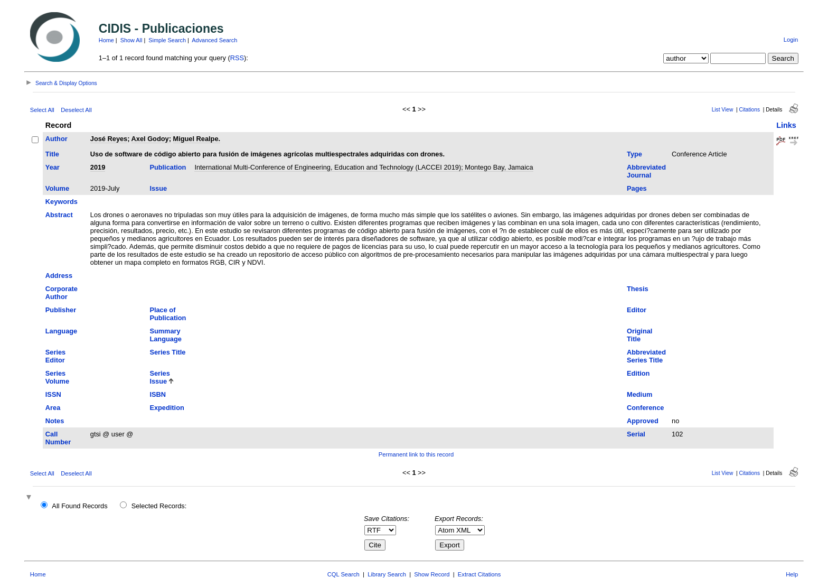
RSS (237, 58)
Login (791, 39)
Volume (57, 188)
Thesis (637, 289)
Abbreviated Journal (646, 171)
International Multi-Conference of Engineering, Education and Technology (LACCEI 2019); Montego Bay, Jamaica (363, 167)
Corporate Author (61, 293)
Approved (642, 421)
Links (786, 125)
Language (61, 331)
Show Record (431, 574)
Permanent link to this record (416, 454)
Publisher (60, 310)
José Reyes (108, 139)
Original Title (639, 335)
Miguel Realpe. (197, 139)
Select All (42, 110)
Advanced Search (214, 40)
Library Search (387, 574)
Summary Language (165, 335)
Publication (167, 167)
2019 (97, 167)
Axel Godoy (150, 139)
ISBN (157, 394)
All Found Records (79, 506)
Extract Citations (479, 574)
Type (634, 154)
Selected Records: (159, 506)
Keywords (61, 202)
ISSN (53, 394)
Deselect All (76, 110)
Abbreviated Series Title (646, 356)
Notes (54, 421)
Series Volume (57, 377)
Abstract (59, 215)
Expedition (166, 408)
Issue (158, 188)
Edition (638, 373)
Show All (131, 40)
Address (58, 275)
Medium (639, 394)
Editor (636, 310)
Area (52, 408)
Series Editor (55, 356)
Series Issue (159, 377)
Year (52, 167)
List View (722, 110)
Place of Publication (167, 314)
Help (792, 574)
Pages (637, 188)
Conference (645, 408)
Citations (749, 110)
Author (56, 139)
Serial (636, 434)
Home (106, 40)
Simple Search (167, 40)
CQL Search (343, 574)
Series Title (167, 352)
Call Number (58, 438)
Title (52, 154)
